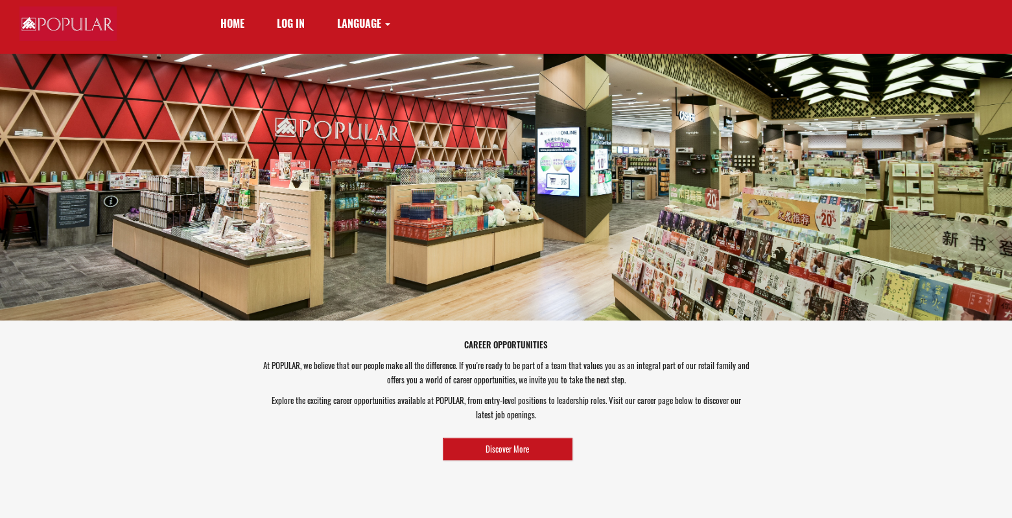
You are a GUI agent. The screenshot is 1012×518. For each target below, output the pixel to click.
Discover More (507, 448)
